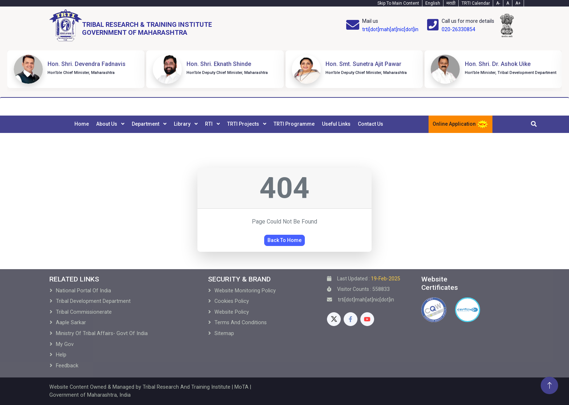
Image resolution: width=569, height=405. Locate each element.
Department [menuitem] (146, 124)
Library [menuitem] (183, 124)
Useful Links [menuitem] (336, 124)
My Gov (65, 344)
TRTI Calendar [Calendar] (476, 3)
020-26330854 (458, 29)
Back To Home (284, 240)
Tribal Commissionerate (84, 312)
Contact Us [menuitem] (370, 124)
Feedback (67, 366)
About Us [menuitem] (107, 124)
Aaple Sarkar (71, 323)
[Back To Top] (549, 385)
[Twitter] (334, 319)
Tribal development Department (93, 301)
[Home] (130, 25)
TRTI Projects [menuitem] (243, 124)
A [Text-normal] (507, 3)
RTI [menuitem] (209, 124)
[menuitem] (82, 124)
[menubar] (229, 124)
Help (61, 355)
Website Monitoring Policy (245, 291)
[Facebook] (350, 319)
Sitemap (224, 333)
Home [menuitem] (81, 124)
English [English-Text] (432, 3)
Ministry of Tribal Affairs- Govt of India (102, 333)
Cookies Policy (231, 301)
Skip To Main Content (398, 3)
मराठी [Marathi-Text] (450, 3)
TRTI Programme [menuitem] (294, 124)
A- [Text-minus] (498, 3)
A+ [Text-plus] (518, 3)
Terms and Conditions (240, 323)
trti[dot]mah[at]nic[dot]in (390, 29)
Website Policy (231, 312)
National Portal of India (83, 291)
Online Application (460, 124)
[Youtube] (367, 319)
